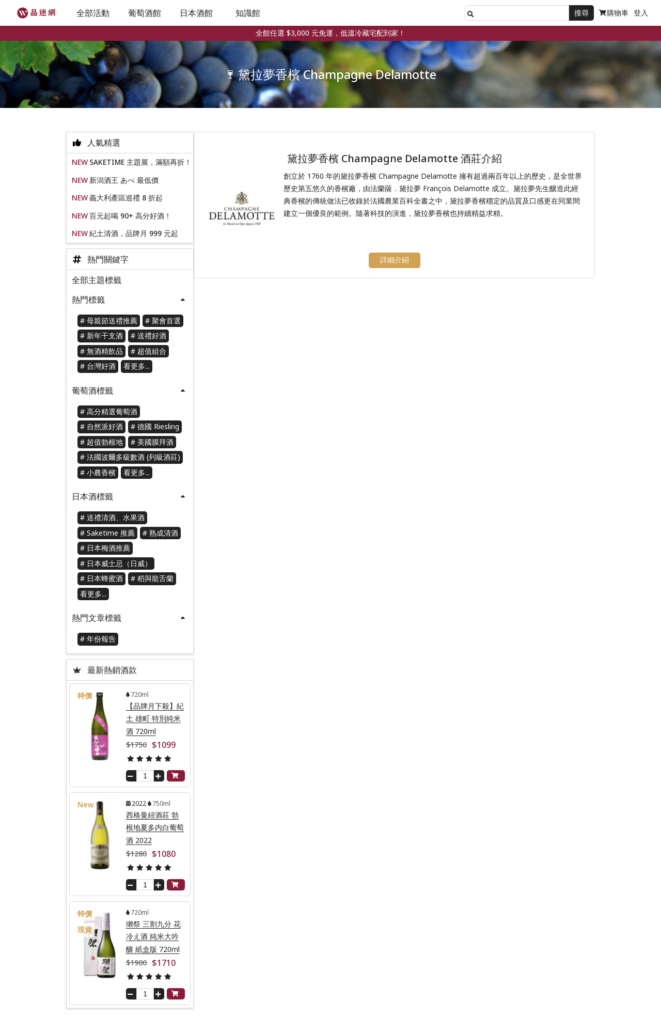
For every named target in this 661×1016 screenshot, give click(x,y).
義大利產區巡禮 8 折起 (126, 200)
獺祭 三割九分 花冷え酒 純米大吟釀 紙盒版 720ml (154, 939)
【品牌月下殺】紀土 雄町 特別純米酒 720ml (155, 721)
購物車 (613, 13)
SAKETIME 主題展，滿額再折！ (140, 164)
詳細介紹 (400, 263)
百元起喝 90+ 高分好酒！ (130, 218)
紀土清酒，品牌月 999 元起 (133, 236)
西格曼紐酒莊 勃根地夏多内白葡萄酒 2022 (155, 830)
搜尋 (581, 13)
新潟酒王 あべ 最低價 (124, 182)
